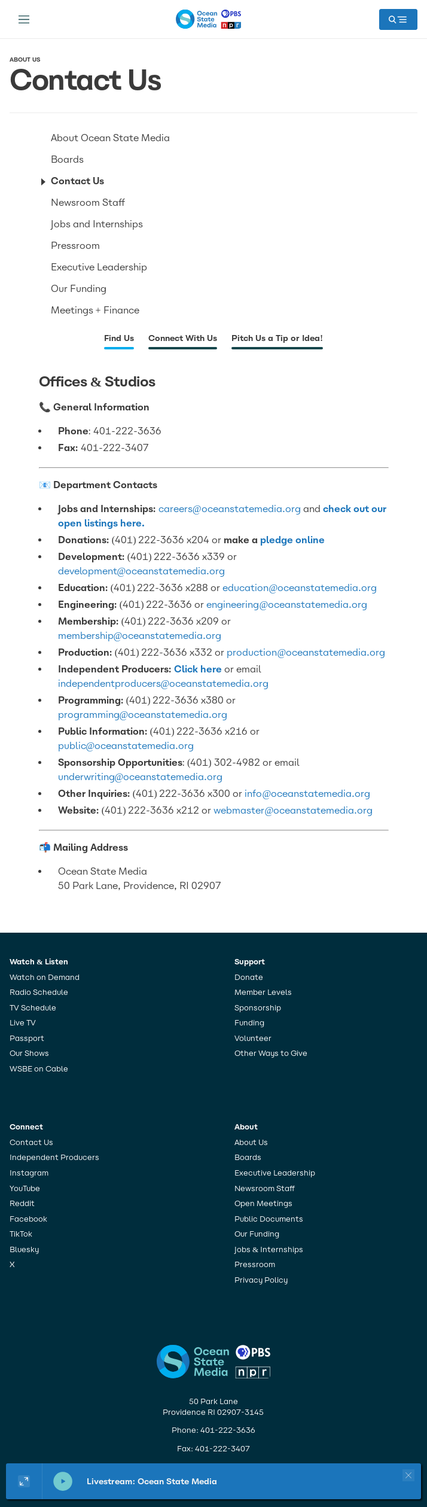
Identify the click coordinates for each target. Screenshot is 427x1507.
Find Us (119, 338)
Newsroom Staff (88, 202)
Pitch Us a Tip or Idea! (277, 338)
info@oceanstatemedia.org (307, 793)
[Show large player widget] (24, 1481)
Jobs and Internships (97, 224)
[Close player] (408, 1475)
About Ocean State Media (110, 138)
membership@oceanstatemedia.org (140, 635)
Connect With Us (182, 338)
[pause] (62, 1481)
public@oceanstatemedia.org (126, 745)
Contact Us (77, 181)
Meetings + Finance (95, 310)
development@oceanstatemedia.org (141, 571)
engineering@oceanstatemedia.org (286, 604)
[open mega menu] (398, 19)
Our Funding (78, 288)
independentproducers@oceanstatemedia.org (163, 683)
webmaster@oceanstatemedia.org (293, 810)
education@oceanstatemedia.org (299, 587)
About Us (25, 59)
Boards (67, 159)
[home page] (209, 19)
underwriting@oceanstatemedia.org (140, 777)
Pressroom (75, 245)
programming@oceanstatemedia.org (143, 714)
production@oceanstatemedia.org (306, 652)
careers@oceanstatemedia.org (229, 508)
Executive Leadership (99, 267)
